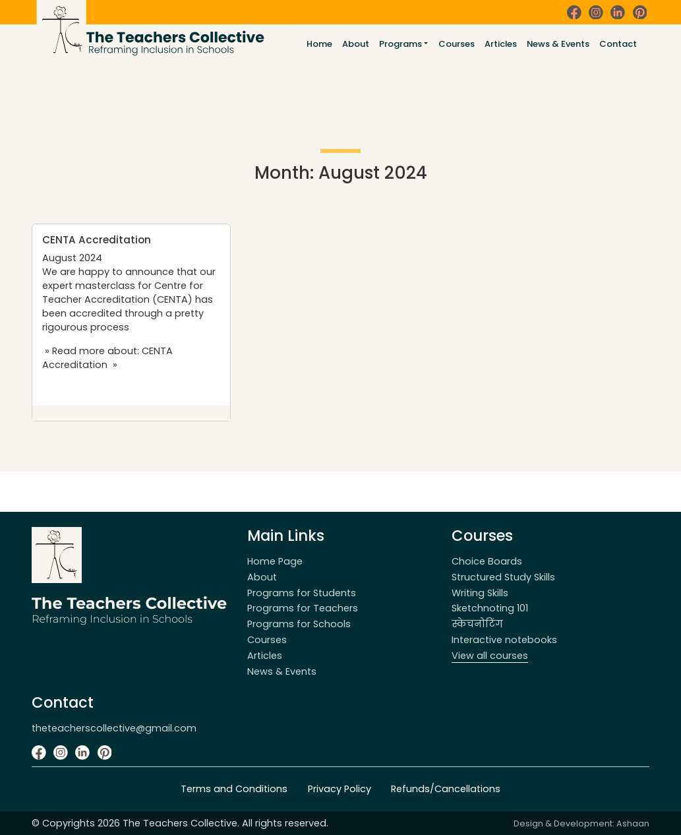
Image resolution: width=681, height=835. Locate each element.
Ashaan (632, 823)
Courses (456, 44)
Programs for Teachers (302, 608)
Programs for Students (301, 593)
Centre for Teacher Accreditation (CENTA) (122, 292)
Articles (501, 44)
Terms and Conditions (234, 788)
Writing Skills (480, 593)
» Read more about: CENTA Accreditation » (107, 357)
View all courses (490, 655)
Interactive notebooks (504, 639)
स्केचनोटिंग (477, 624)
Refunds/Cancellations (445, 788)
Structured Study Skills (503, 577)
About (355, 44)
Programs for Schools (299, 624)
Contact (618, 44)
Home (319, 44)
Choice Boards (487, 561)
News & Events (558, 44)
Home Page (275, 561)
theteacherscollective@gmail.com (114, 728)
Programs (400, 44)
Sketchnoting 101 (490, 608)
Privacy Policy (339, 788)
